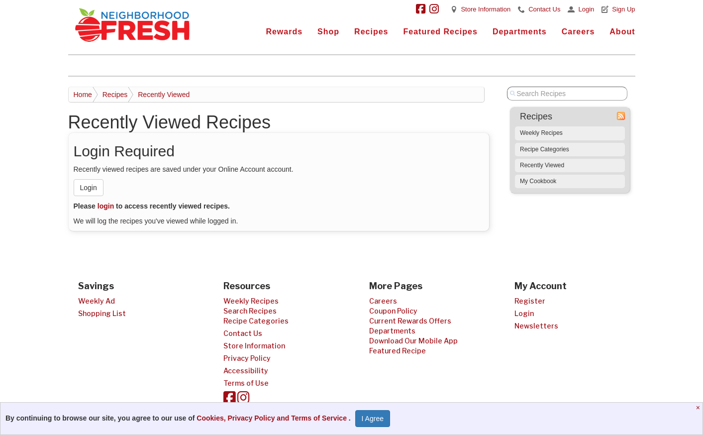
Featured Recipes (440, 31)
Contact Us (544, 9)
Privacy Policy (247, 358)
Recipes (371, 31)
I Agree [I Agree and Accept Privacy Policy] (373, 419)
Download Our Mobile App (413, 340)
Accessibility (245, 370)
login (106, 206)
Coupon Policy (393, 311)
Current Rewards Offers (410, 321)
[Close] (699, 408)
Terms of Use (246, 383)
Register (529, 301)
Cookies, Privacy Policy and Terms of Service (273, 418)
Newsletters (536, 326)
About (622, 31)
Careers (578, 31)
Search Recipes (250, 311)
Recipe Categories (544, 149)
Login (586, 9)
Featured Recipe (397, 350)
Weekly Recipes (541, 132)
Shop (328, 31)
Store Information (485, 9)
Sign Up (623, 9)
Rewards (284, 31)
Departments (520, 31)
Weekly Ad (96, 301)
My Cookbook (538, 181)
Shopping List (102, 313)
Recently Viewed (164, 95)
